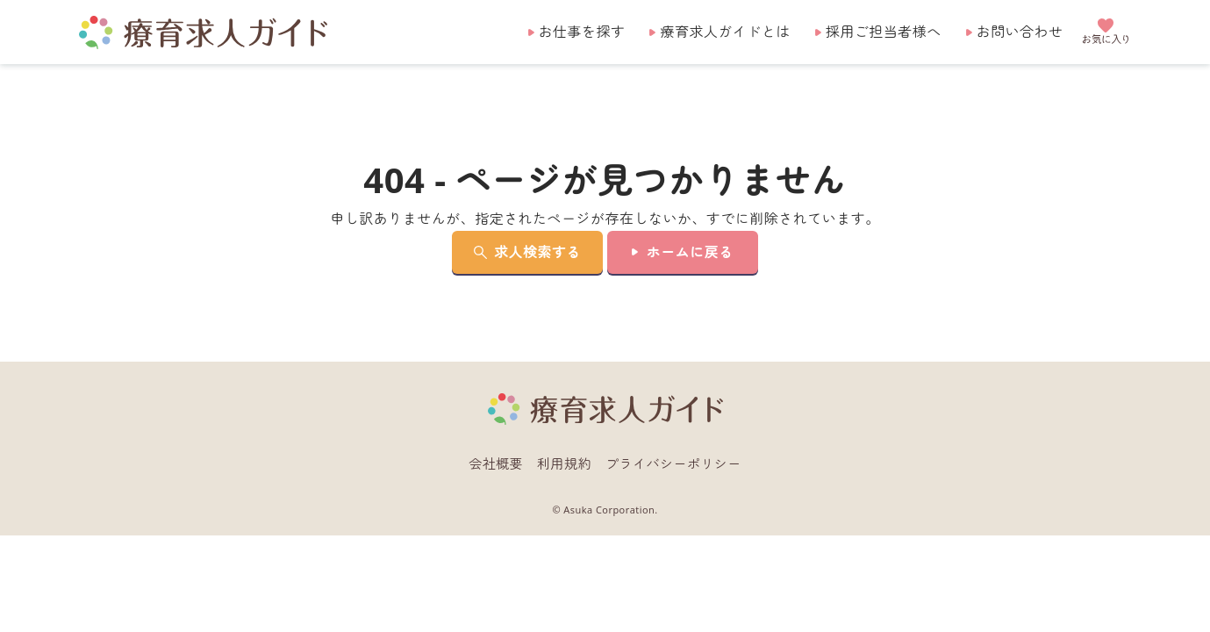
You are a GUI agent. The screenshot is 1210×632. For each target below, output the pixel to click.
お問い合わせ (1020, 31)
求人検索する (537, 252)
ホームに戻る (690, 252)
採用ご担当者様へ (884, 31)
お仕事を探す (582, 31)
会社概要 (496, 463)
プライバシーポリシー (673, 463)
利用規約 (564, 463)
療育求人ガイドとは (725, 31)
